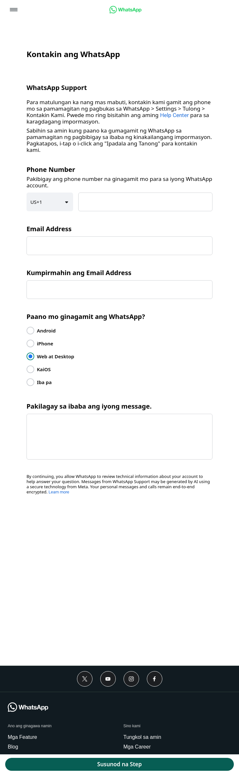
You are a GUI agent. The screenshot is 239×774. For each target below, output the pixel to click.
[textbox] (145, 202)
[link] (125, 12)
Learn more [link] (59, 492)
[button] (14, 10)
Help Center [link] (174, 115)
